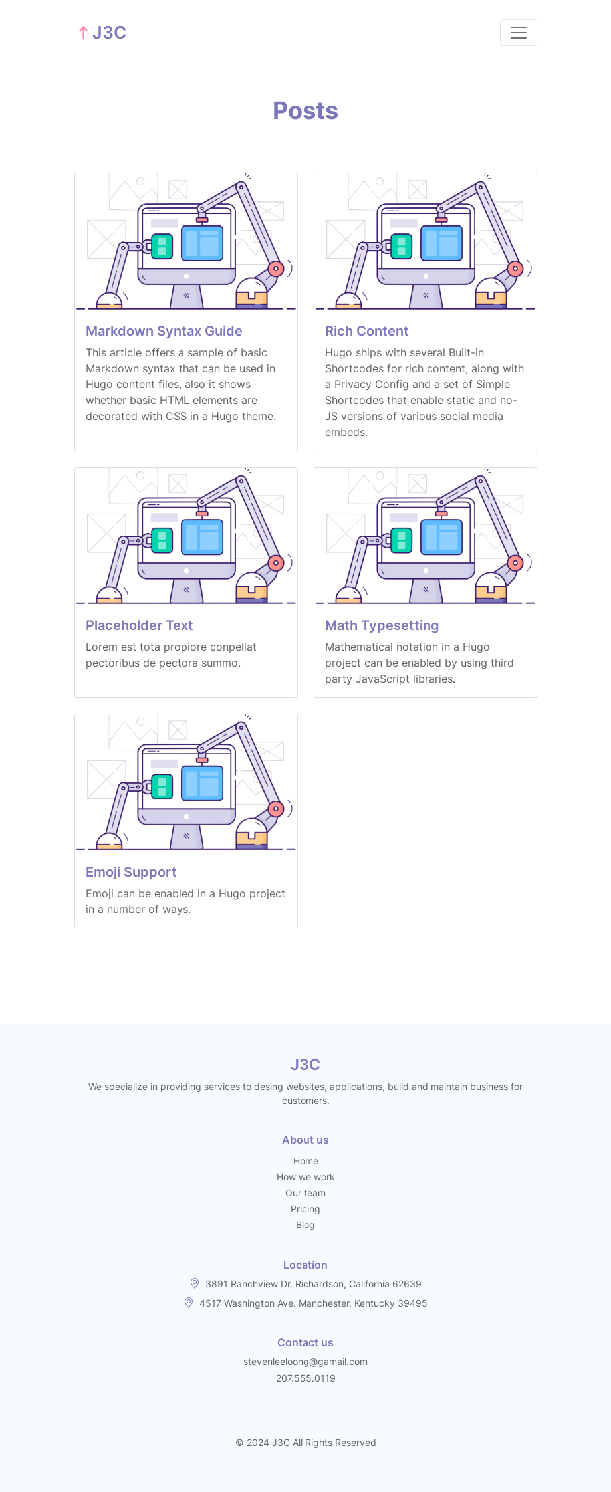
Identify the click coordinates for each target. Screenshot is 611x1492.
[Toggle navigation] (518, 32)
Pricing (305, 1208)
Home (305, 1160)
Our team (305, 1192)
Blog (305, 1224)
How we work (306, 1176)
